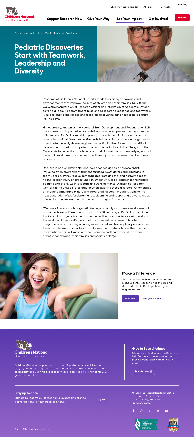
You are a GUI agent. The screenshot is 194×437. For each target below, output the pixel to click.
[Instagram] (141, 410)
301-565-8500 (142, 403)
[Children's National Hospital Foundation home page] (20, 14)
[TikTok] (149, 410)
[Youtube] (166, 410)
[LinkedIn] (158, 410)
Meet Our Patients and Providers (57, 33)
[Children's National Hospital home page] (32, 349)
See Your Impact (24, 33)
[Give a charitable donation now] (130, 298)
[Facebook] (133, 410)
